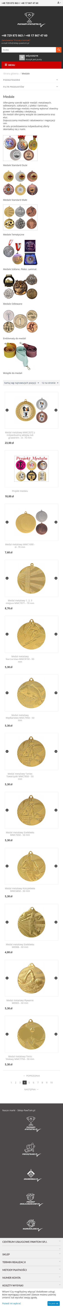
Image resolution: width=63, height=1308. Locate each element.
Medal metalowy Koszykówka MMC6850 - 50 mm (20, 889)
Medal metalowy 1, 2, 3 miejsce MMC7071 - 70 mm (20, 602)
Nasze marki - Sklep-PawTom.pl (18, 1110)
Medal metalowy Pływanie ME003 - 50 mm (20, 1001)
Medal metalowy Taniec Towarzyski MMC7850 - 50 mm (20, 776)
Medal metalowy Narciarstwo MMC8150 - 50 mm (20, 659)
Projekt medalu (20, 491)
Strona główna (10, 73)
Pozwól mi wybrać (11, 1303)
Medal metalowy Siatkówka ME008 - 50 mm (20, 946)
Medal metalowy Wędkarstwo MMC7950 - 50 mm (20, 718)
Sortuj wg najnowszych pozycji (21, 383)
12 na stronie (50, 383)
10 (51, 1082)
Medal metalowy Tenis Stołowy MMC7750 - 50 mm (20, 1058)
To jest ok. (53, 1303)
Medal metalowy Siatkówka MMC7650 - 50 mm (20, 834)
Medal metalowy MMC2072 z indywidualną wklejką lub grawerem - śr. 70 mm (20, 435)
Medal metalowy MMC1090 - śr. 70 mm (20, 546)
